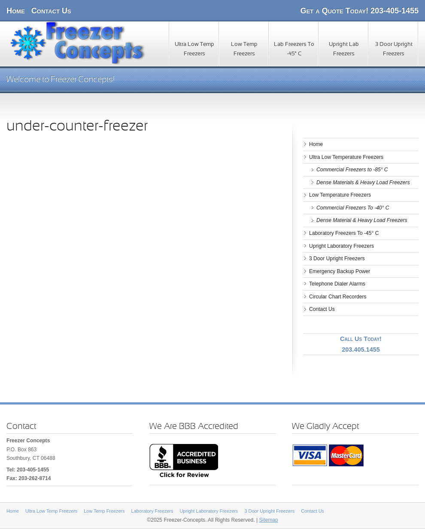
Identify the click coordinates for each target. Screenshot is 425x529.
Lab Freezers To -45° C (294, 49)
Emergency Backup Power (339, 271)
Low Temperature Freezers (340, 195)
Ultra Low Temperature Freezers (346, 157)
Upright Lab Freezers (344, 49)
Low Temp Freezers (244, 49)
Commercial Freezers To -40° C (352, 208)
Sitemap (268, 520)
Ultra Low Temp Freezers (194, 49)
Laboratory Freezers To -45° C (344, 233)
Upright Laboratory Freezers (341, 246)
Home (15, 10)
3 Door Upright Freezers (394, 49)
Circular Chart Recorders (338, 297)
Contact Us (51, 10)
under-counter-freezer (77, 127)
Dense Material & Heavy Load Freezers (361, 220)
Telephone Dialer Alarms (337, 284)
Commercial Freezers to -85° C (352, 170)
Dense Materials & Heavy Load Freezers (363, 182)
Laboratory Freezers (152, 511)
